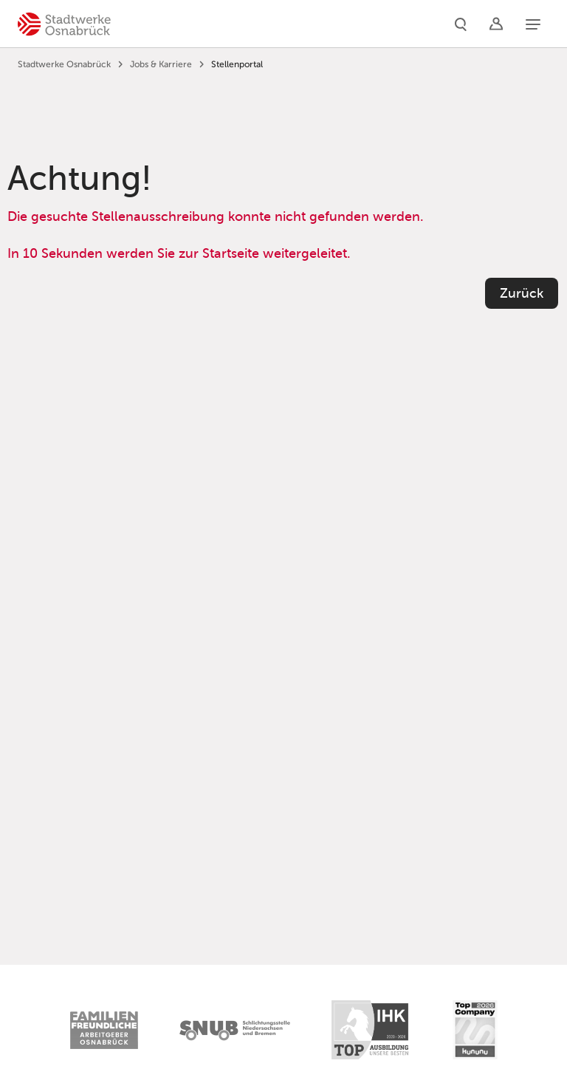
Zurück (521, 293)
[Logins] (496, 23)
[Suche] (460, 23)
